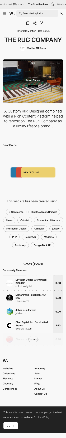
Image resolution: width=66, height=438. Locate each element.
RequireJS (30, 236)
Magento (49, 236)
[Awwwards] (12, 13)
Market (38, 378)
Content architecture (48, 220)
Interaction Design (16, 228)
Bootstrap (20, 245)
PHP (14, 236)
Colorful (24, 220)
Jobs (37, 373)
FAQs (37, 383)
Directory (8, 383)
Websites (8, 368)
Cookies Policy (42, 417)
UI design (39, 228)
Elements (8, 378)
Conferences (10, 388)
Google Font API (42, 245)
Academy (39, 368)
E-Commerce (16, 211)
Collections (9, 373)
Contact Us (40, 393)
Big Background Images (44, 211)
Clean (9, 220)
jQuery (56, 228)
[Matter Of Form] (33, 48)
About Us (39, 388)
